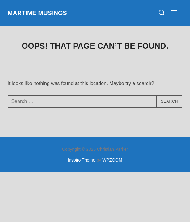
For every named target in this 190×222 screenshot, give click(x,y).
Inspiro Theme (81, 160)
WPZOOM (112, 160)
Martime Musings (37, 13)
